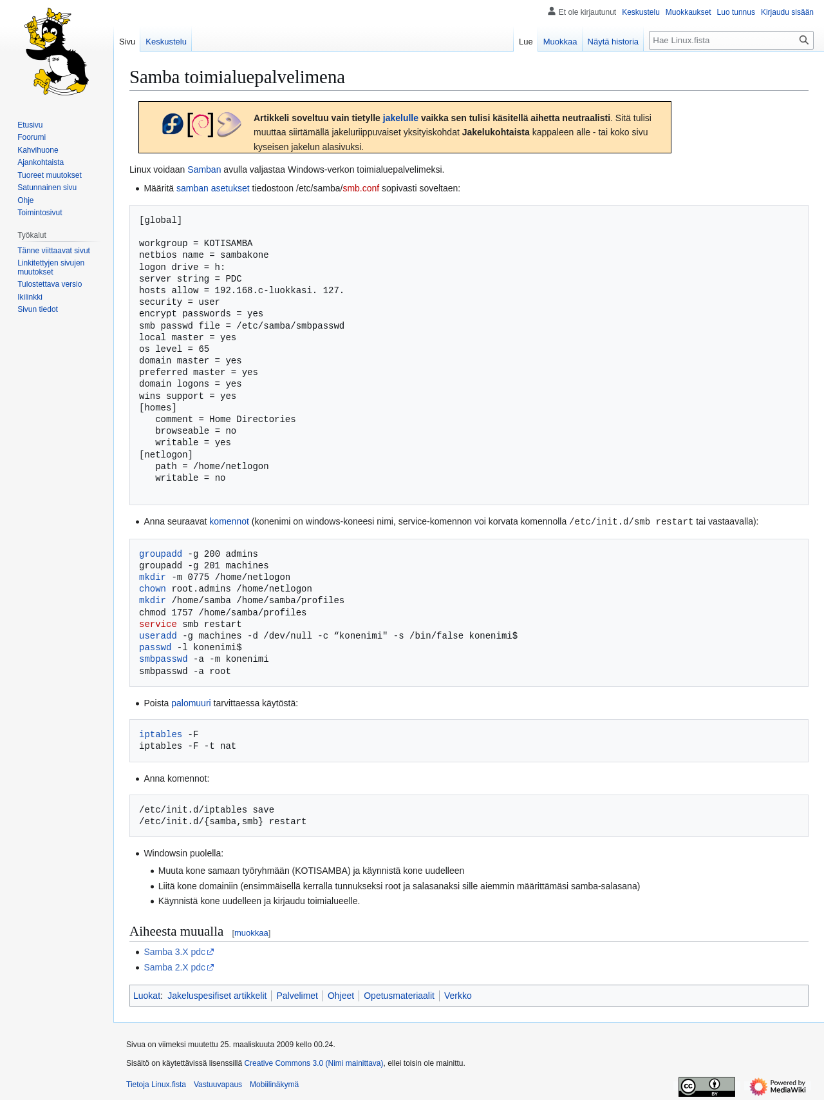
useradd (158, 635)
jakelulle (400, 118)
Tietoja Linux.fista (156, 1083)
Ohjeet (341, 995)
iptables (160, 734)
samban (192, 188)
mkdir (152, 576)
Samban (204, 169)
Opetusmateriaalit (399, 995)
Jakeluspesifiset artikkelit (217, 995)
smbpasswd (163, 658)
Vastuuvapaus (218, 1083)
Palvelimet (297, 995)
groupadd (160, 553)
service (158, 623)
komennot (228, 521)
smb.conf (360, 188)
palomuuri (191, 702)
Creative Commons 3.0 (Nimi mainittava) (313, 1062)
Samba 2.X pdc (174, 966)
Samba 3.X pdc (174, 951)
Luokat (146, 995)
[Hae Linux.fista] (731, 40)
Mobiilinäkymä (274, 1083)
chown (152, 588)
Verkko (458, 995)
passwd (155, 647)
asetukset (230, 188)
